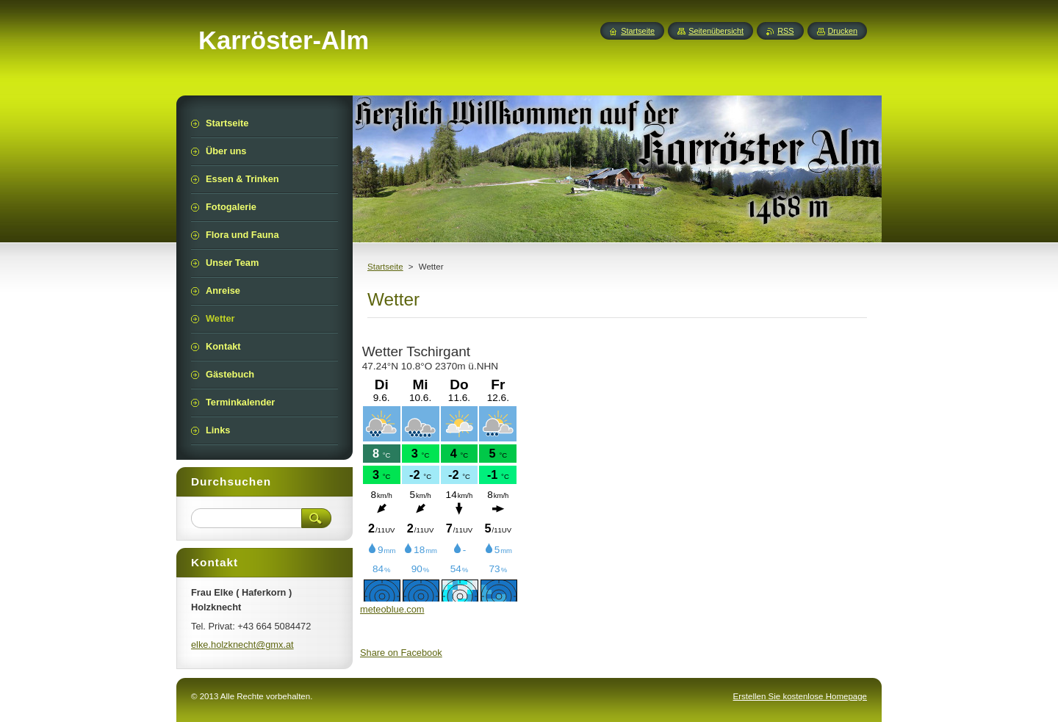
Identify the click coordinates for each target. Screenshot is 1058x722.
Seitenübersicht (716, 30)
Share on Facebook (401, 652)
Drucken (843, 30)
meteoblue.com (392, 609)
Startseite (385, 266)
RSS (785, 30)
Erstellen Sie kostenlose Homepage (800, 696)
